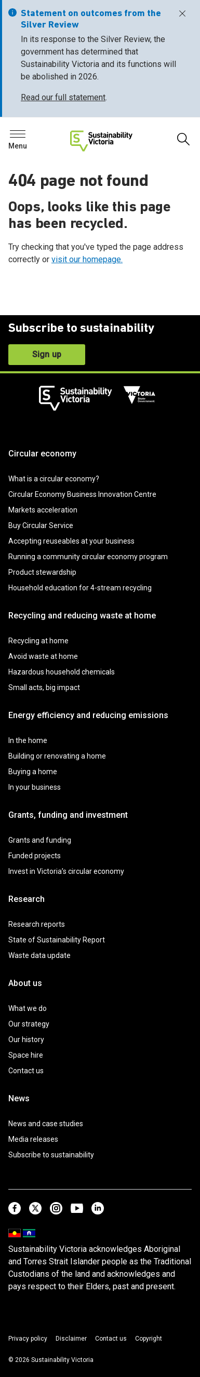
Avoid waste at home (43, 656)
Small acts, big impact (44, 687)
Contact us (26, 1070)
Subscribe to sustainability (51, 1155)
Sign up (46, 354)
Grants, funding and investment (68, 815)
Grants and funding (39, 840)
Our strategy (28, 1024)
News (19, 1098)
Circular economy (42, 453)
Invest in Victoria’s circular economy (66, 871)
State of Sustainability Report (56, 940)
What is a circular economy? (53, 479)
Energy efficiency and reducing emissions (88, 715)
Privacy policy (27, 1338)
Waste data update (39, 955)
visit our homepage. (87, 259)
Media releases (33, 1139)
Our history (26, 1039)
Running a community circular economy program (88, 556)
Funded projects (34, 856)
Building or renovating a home (57, 756)
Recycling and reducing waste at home (82, 615)
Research (26, 899)
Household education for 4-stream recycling (80, 588)
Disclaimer (71, 1338)
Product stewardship (42, 572)
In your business (34, 787)
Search (25, 137)
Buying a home (32, 771)
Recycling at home (38, 641)
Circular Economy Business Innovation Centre (82, 494)
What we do (27, 1008)
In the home (27, 740)
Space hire (25, 1055)
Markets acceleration (42, 510)
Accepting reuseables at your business (71, 541)
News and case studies (45, 1123)
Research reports (36, 924)
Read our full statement (63, 97)
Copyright (148, 1338)
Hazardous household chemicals (61, 672)
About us (25, 983)
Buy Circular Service (40, 525)
